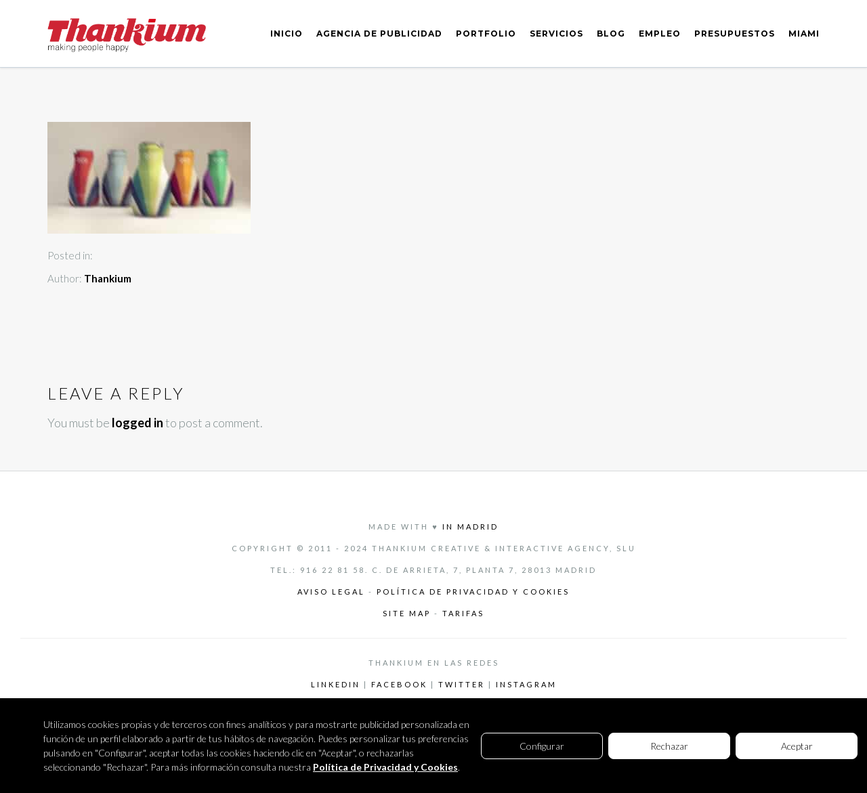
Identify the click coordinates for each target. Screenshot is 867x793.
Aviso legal (331, 591)
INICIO (286, 33)
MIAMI (804, 33)
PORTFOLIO (486, 33)
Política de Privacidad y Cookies (385, 767)
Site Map (408, 613)
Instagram (526, 684)
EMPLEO (660, 33)
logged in (137, 422)
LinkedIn (335, 684)
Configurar (542, 746)
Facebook (399, 684)
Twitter (461, 684)
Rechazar (669, 746)
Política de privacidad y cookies (473, 591)
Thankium (107, 278)
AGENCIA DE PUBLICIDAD (379, 33)
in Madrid (470, 526)
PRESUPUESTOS (734, 33)
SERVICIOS (556, 33)
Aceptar (797, 746)
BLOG (611, 33)
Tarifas (463, 613)
